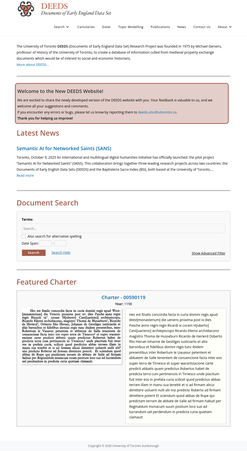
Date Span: (30, 243)
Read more (25, 175)
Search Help (60, 252)
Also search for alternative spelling (54, 236)
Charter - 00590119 (123, 297)
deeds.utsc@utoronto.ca (157, 112)
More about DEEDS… (33, 64)
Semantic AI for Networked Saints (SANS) (64, 148)
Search (34, 253)
